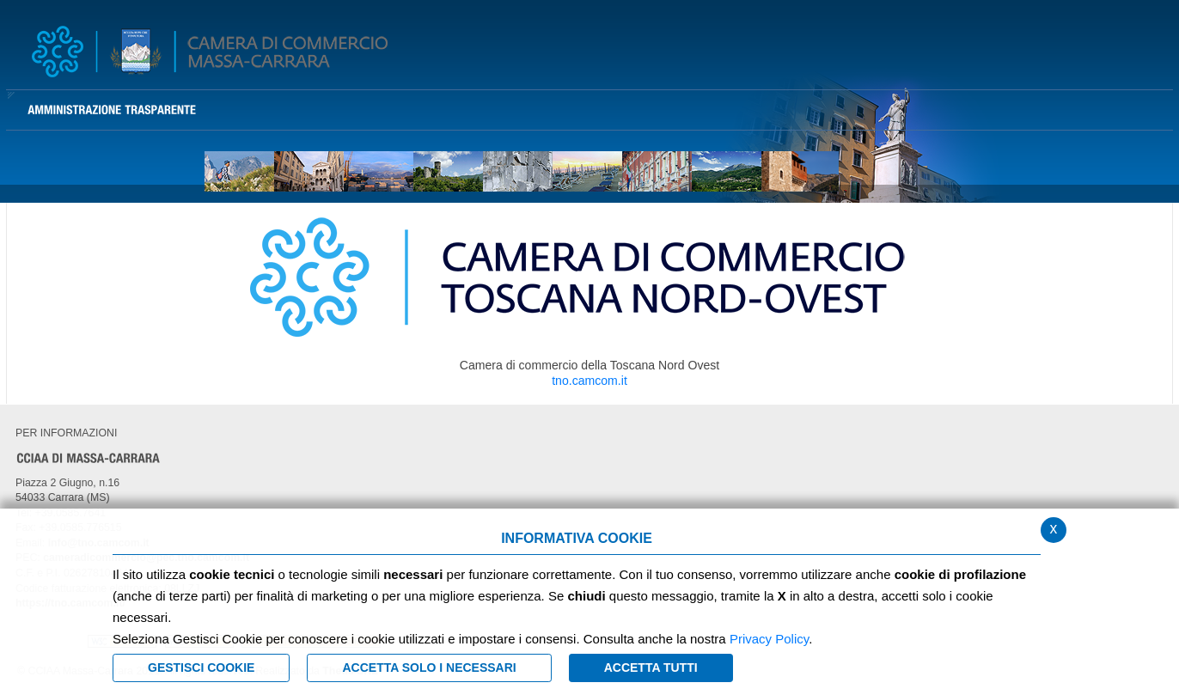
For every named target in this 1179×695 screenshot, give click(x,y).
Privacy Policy (769, 638)
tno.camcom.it (589, 380)
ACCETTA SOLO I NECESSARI (429, 667)
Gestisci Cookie (201, 667)
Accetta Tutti (651, 667)
